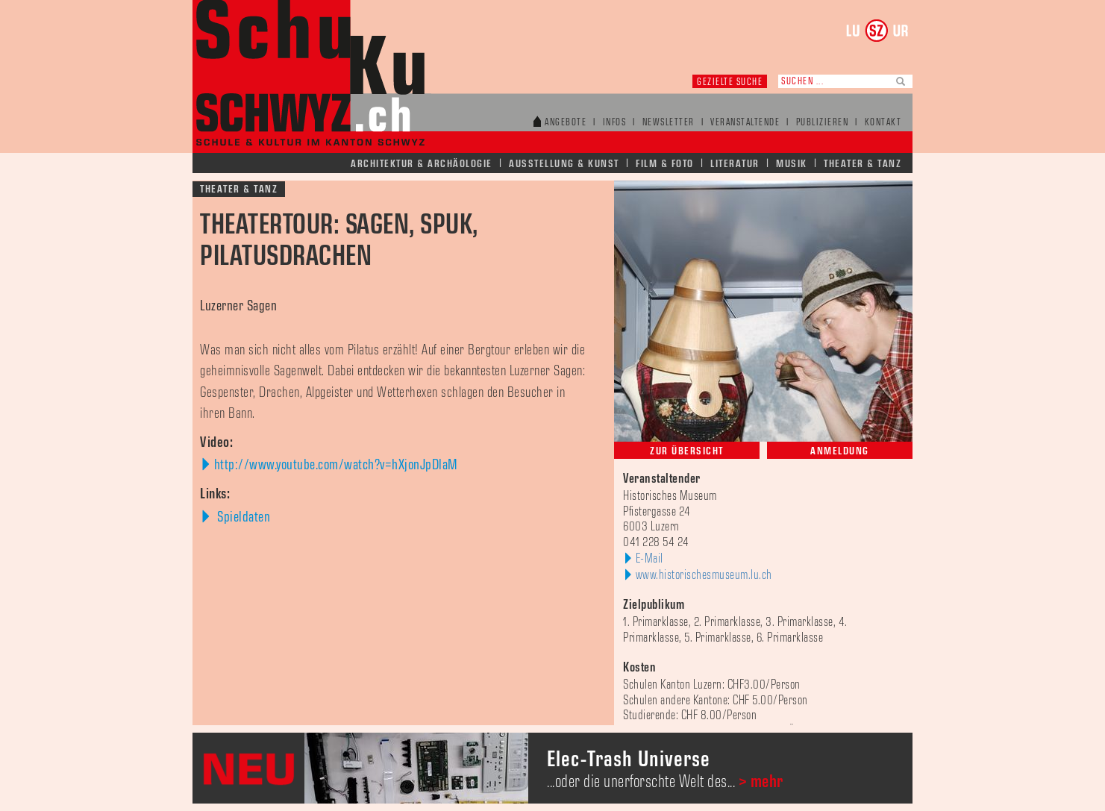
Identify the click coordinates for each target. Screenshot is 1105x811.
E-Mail (649, 559)
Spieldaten (242, 517)
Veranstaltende (745, 123)
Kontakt (883, 123)
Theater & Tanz (862, 163)
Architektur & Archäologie (421, 163)
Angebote (565, 123)
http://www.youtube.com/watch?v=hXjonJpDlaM (336, 464)
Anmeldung (839, 451)
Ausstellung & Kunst (564, 163)
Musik (791, 163)
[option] (552, 768)
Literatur (735, 163)
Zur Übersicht (687, 451)
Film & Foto (665, 163)
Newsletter (668, 123)
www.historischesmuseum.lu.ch (704, 575)
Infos (615, 123)
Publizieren (822, 123)
